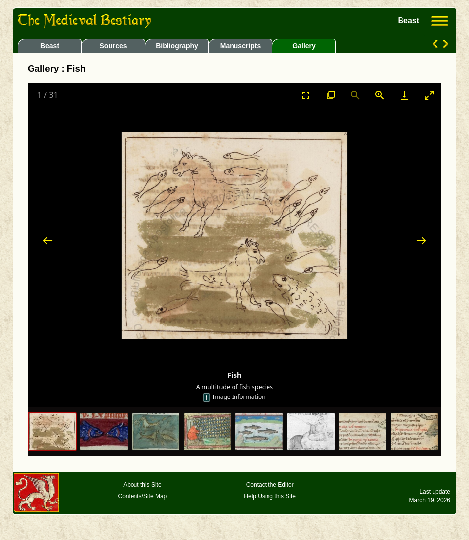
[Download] (404, 95)
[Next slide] (421, 240)
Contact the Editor (270, 484)
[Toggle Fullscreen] (306, 95)
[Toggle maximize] (429, 95)
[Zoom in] (380, 95)
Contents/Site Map (142, 496)
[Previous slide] (47, 240)
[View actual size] (330, 95)
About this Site (142, 484)
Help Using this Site (270, 496)
